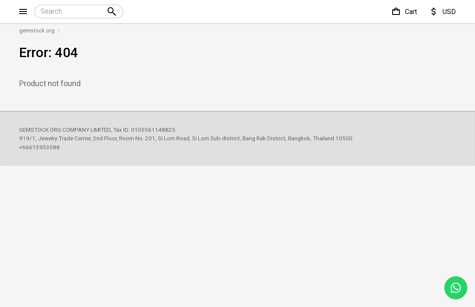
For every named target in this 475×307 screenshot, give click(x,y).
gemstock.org (37, 30)
